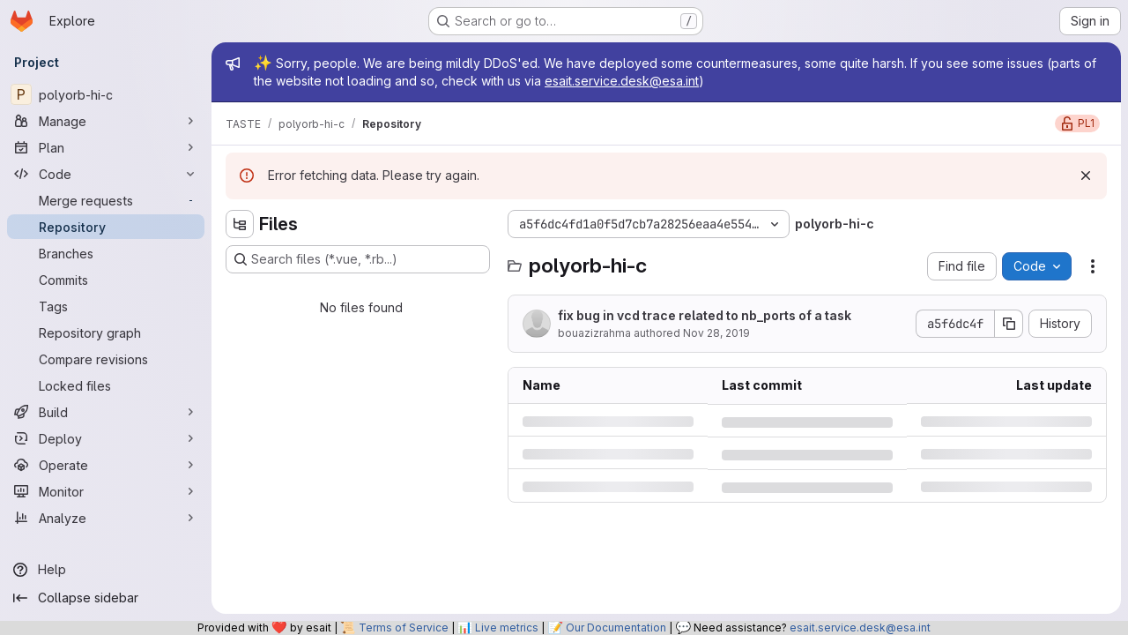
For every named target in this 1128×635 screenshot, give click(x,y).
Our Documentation (616, 627)
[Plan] (105, 147)
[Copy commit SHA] (1009, 324)
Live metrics (506, 627)
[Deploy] (105, 438)
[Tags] (105, 306)
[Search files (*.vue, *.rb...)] (358, 259)
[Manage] (105, 120)
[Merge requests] (105, 200)
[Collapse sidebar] (105, 598)
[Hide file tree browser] (240, 224)
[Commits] (105, 279)
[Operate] (105, 464)
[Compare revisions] (105, 359)
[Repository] (105, 226)
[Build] (105, 412)
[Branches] (105, 253)
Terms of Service (404, 627)
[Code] (105, 173)
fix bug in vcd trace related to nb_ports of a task (704, 315)
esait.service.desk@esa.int (622, 80)
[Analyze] (105, 517)
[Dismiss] (1085, 175)
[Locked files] (105, 385)
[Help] (105, 569)
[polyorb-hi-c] (105, 94)
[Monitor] (105, 491)
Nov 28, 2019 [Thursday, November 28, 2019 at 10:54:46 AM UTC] (716, 333)
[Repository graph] (105, 332)
